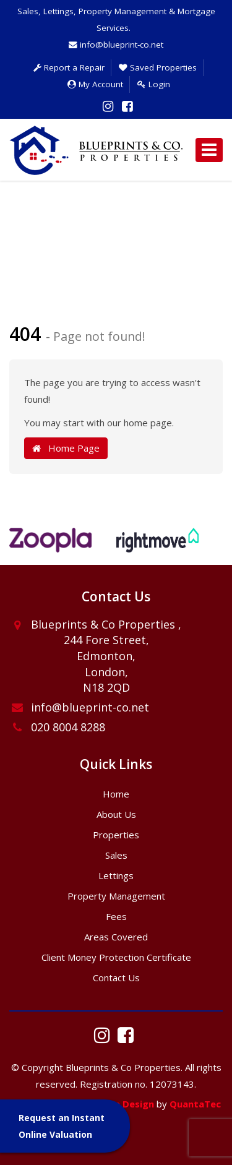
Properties (116, 834)
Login (153, 84)
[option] (50, 546)
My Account (95, 84)
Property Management (116, 896)
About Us (116, 814)
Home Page (66, 448)
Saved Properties (158, 67)
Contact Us (116, 977)
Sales (116, 855)
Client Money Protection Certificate (116, 957)
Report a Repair (69, 67)
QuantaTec (195, 1104)
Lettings (116, 875)
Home (116, 794)
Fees (116, 916)
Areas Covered (116, 937)
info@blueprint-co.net (116, 44)
